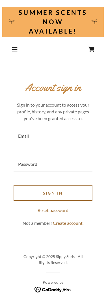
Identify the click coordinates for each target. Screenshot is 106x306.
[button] (15, 49)
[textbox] (53, 136)
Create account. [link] (68, 223)
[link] (91, 49)
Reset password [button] (53, 210)
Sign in (53, 193)
